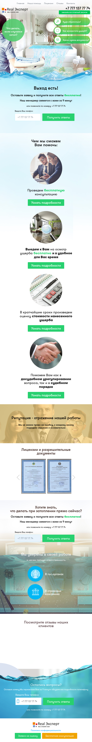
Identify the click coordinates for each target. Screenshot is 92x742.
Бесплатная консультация (60, 735)
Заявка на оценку (28, 735)
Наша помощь (34, 3)
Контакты (71, 3)
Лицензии (48, 3)
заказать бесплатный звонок (74, 12)
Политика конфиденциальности (46, 730)
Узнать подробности (46, 203)
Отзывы (59, 3)
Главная (20, 3)
